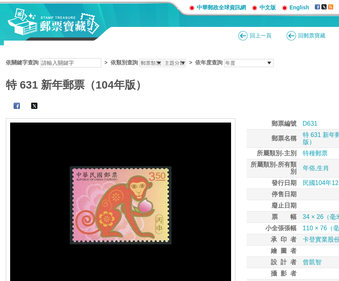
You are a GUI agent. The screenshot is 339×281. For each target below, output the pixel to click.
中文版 (268, 7)
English (299, 7)
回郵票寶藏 (311, 35)
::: (180, 7)
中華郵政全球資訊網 (221, 7)
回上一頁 (261, 35)
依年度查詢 (208, 62)
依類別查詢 (124, 62)
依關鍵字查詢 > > (140, 62)
